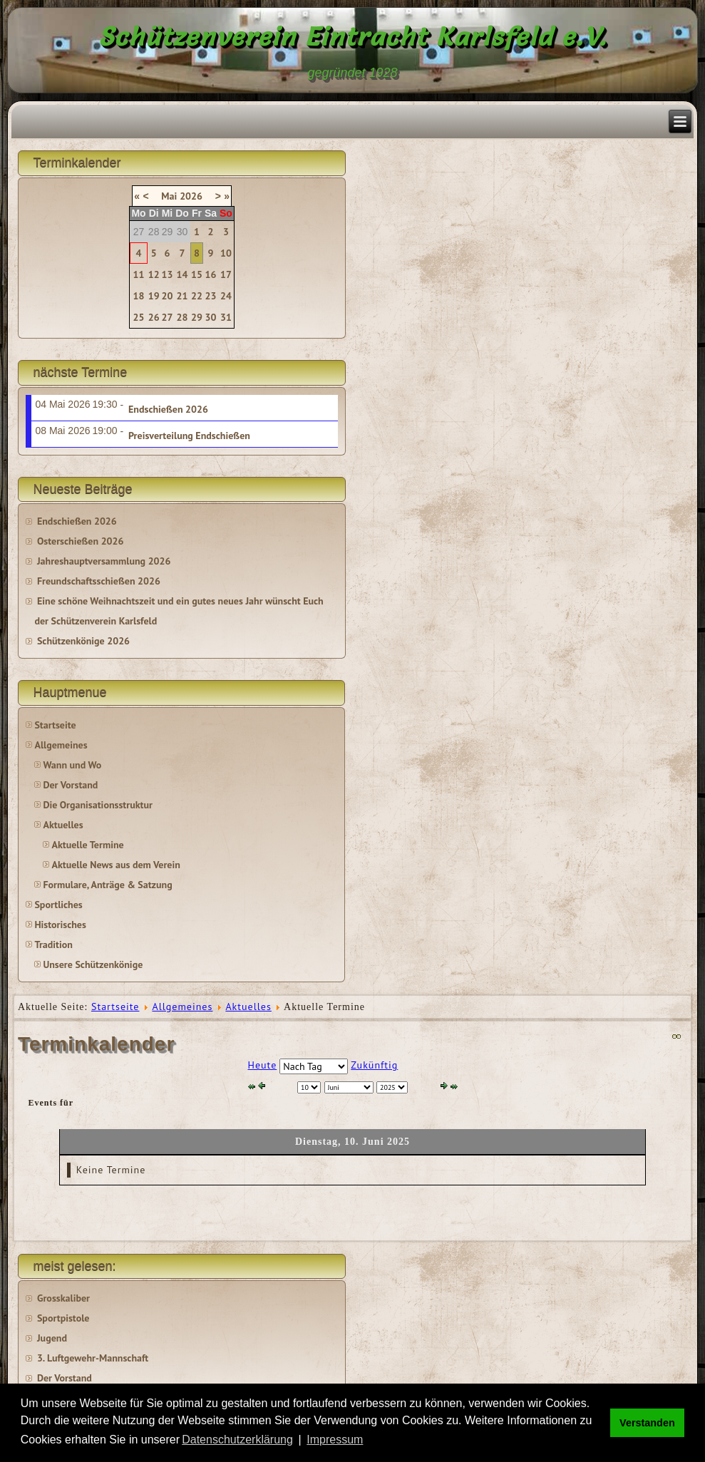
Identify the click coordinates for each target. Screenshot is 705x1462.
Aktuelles (63, 824)
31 (226, 317)
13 (167, 274)
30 (211, 317)
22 (196, 295)
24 (226, 295)
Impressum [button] (335, 1439)
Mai (169, 196)
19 (154, 295)
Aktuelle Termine (87, 844)
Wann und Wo (72, 764)
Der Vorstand (70, 784)
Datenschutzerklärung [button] (237, 1439)
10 (226, 253)
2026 (191, 196)
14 (182, 274)
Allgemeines (60, 744)
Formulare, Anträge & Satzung (107, 884)
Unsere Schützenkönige (93, 964)
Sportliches (58, 904)
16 (211, 274)
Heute (262, 1065)
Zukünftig (374, 1065)
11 (139, 274)
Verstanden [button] (647, 1422)
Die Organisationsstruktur (97, 804)
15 (196, 274)
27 (167, 317)
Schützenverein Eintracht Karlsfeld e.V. (352, 36)
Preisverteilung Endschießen (189, 435)
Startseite (55, 725)
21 (182, 295)
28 (182, 317)
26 (154, 317)
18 (139, 295)
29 (196, 317)
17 (226, 274)
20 (167, 295)
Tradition (53, 944)
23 (211, 295)
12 (154, 274)
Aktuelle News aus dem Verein (115, 864)
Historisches (60, 924)
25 (139, 317)
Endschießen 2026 (168, 409)
